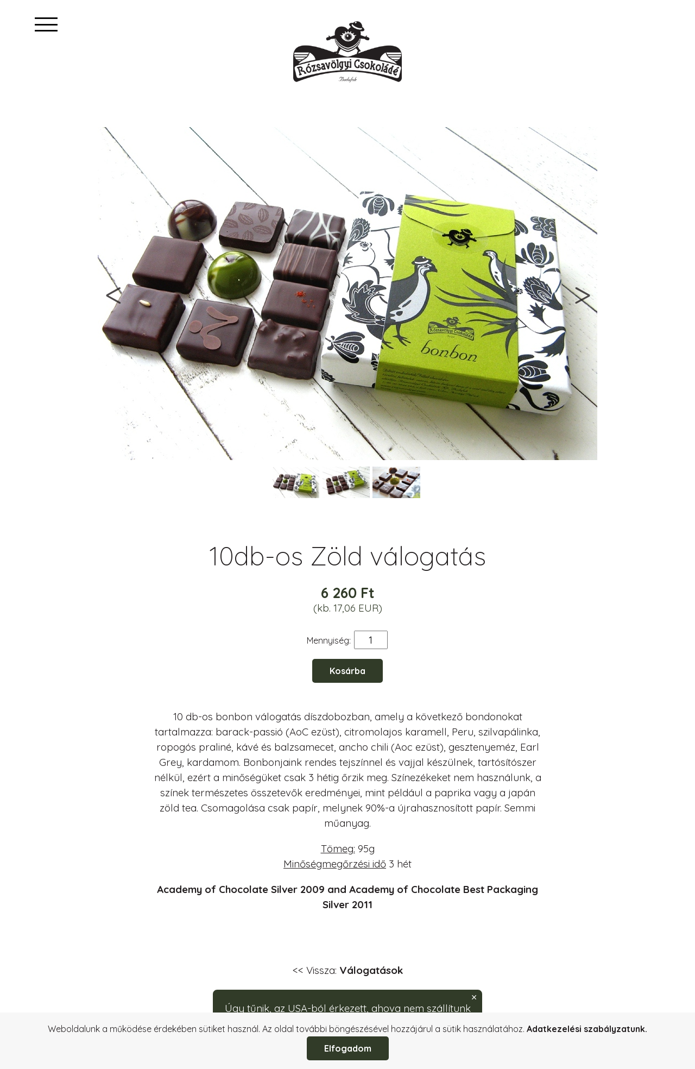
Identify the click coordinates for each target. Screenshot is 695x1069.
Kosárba (347, 670)
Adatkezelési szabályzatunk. (587, 1028)
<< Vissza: (348, 970)
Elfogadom (347, 1048)
